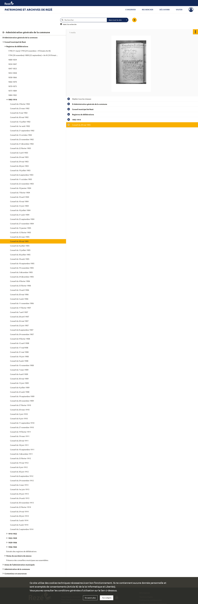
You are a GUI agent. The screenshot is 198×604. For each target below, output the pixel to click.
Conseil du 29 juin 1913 (19, 494)
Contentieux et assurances (15, 573)
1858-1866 (12, 77)
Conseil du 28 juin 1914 (19, 516)
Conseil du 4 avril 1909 (19, 374)
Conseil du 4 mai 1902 (19, 113)
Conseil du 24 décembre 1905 (22, 277)
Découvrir (164, 9)
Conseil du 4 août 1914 (19, 525)
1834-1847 (12, 64)
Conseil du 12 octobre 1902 (21, 135)
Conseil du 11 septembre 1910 (22, 423)
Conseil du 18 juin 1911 (19, 445)
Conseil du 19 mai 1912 (19, 463)
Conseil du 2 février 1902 (20, 104)
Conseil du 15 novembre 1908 (22, 365)
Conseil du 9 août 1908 (19, 361)
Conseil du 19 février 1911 (20, 432)
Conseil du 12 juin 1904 (19, 206)
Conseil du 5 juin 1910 (19, 414)
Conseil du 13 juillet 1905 (20, 250)
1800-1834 (12, 59)
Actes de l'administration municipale (19, 564)
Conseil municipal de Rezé (15, 42)
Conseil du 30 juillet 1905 (20, 254)
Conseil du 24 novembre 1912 (22, 480)
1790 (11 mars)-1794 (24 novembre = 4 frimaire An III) (29, 51)
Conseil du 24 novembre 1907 (22, 334)
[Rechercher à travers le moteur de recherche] (85, 20)
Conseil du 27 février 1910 (20, 405)
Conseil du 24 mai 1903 (19, 157)
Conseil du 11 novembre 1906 (22, 303)
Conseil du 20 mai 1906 (19, 294)
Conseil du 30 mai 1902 (19, 117)
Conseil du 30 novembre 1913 (22, 502)
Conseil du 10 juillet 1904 (20, 210)
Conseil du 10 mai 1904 (19, 201)
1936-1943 (12, 547)
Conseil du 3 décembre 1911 (21, 454)
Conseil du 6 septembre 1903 (21, 175)
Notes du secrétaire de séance (18, 556)
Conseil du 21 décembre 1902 (22, 144)
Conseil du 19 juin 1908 (19, 356)
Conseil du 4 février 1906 (20, 281)
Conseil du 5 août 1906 (19, 299)
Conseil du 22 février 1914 (20, 507)
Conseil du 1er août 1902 (20, 126)
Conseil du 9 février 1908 (20, 339)
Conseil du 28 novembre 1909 (22, 401)
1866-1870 (12, 82)
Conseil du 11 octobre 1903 (21, 179)
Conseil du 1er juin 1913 (19, 489)
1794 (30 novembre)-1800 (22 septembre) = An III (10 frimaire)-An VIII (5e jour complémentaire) (33, 55)
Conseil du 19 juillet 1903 (20, 170)
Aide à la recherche (70, 24)
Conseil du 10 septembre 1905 (22, 263)
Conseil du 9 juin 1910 (19, 418)
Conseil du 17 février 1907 (20, 308)
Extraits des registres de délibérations (21, 551)
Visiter (179, 9)
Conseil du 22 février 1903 (20, 148)
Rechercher (147, 9)
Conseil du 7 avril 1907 (19, 312)
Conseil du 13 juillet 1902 (20, 121)
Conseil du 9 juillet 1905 (19, 246)
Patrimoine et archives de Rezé (28, 9)
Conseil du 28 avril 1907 (19, 316)
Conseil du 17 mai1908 (19, 347)
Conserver (130, 9)
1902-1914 (12, 99)
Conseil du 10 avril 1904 (19, 197)
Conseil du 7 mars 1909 (19, 370)
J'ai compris (106, 598)
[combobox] (117, 20)
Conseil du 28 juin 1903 (19, 166)
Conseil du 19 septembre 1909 (22, 396)
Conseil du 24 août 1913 (19, 498)
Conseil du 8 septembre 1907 (21, 330)
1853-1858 (12, 73)
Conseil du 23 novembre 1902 (22, 139)
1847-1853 (12, 68)
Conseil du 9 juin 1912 (19, 467)
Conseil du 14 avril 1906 (19, 290)
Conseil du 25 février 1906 (20, 285)
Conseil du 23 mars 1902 (19, 108)
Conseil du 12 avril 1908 (19, 343)
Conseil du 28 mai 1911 (19, 440)
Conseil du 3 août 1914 (19, 520)
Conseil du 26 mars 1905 (19, 237)
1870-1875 (12, 86)
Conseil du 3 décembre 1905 (21, 272)
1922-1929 (12, 538)
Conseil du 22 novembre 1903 (22, 184)
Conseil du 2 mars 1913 (19, 485)
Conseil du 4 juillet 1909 (19, 387)
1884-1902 (12, 95)
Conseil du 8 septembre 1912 (21, 476)
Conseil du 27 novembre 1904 (22, 223)
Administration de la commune (17, 569)
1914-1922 (12, 533)
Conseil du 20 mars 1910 (19, 409)
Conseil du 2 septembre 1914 (21, 529)
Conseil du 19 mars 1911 (19, 436)
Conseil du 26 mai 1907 (19, 321)
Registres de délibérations (17, 46)
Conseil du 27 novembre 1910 (22, 427)
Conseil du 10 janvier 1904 (20, 188)
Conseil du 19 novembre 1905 (22, 268)
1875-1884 (12, 90)
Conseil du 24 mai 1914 (19, 511)
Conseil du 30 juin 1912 (19, 471)
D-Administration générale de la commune (20, 37)
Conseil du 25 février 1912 (20, 458)
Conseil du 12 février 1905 (20, 232)
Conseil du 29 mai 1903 (19, 161)
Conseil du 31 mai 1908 (19, 352)
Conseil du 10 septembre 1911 (22, 449)
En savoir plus (90, 598)
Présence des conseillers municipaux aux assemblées (27, 560)
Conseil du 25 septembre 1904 (22, 219)
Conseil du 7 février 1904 (20, 192)
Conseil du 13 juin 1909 (19, 383)
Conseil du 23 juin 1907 (19, 325)
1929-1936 (12, 542)
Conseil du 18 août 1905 (19, 259)
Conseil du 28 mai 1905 (19, 241)
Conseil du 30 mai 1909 (19, 378)
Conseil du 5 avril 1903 (19, 153)
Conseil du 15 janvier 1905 (20, 228)
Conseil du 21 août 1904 (19, 215)
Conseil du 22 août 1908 (19, 392)
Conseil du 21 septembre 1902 (22, 130)
